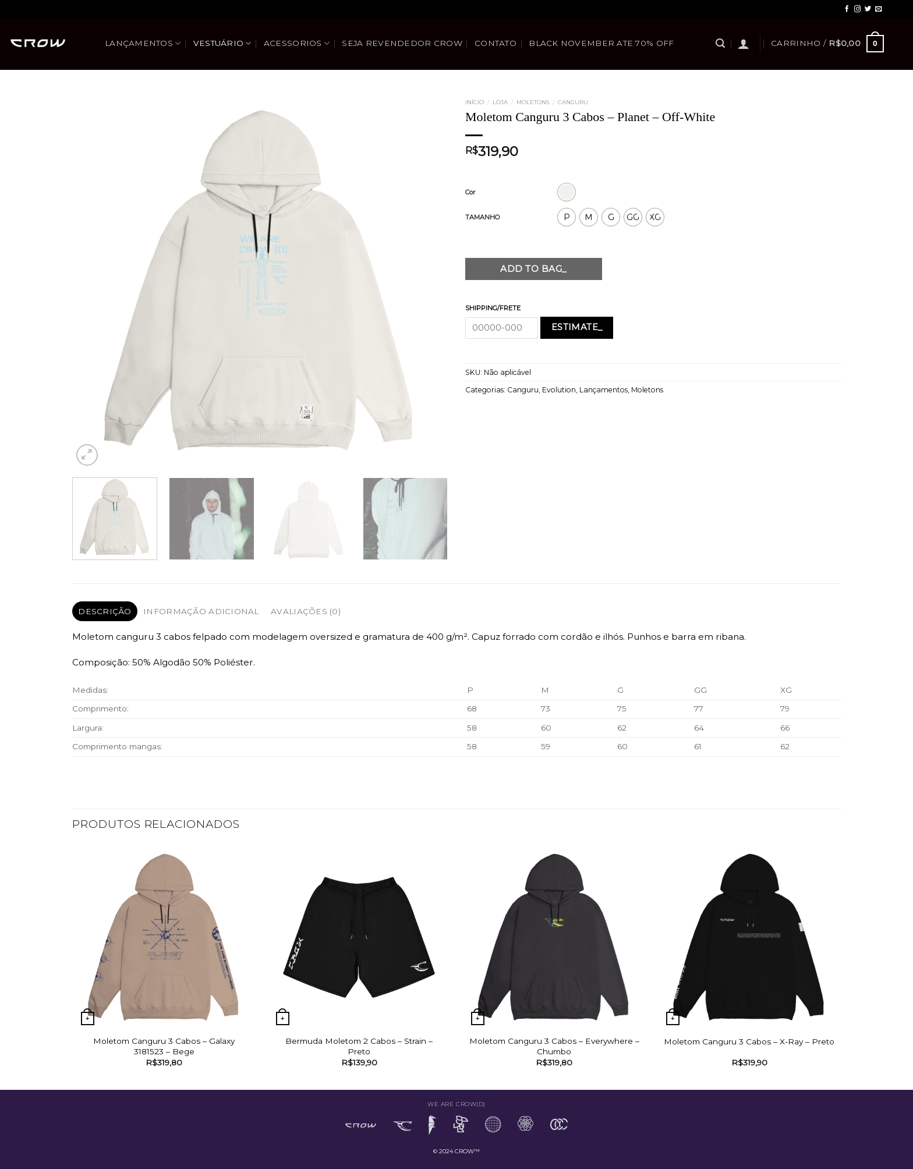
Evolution (559, 389)
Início (474, 101)
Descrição (104, 611)
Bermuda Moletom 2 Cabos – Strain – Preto (359, 1046)
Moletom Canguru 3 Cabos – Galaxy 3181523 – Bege (164, 1046)
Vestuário (222, 43)
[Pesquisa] (720, 43)
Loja (500, 101)
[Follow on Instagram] (857, 9)
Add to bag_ (533, 268)
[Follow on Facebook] (847, 9)
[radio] (566, 192)
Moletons (532, 101)
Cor (470, 192)
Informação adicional (201, 611)
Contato (495, 43)
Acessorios (297, 43)
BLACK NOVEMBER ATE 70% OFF (601, 43)
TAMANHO (482, 217)
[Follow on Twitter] (868, 9)
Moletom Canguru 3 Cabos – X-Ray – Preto (749, 1041)
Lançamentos (143, 43)
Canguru (573, 101)
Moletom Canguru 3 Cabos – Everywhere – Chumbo (554, 1046)
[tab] (104, 611)
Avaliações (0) (306, 611)
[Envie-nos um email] (878, 9)
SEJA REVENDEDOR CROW (402, 43)
